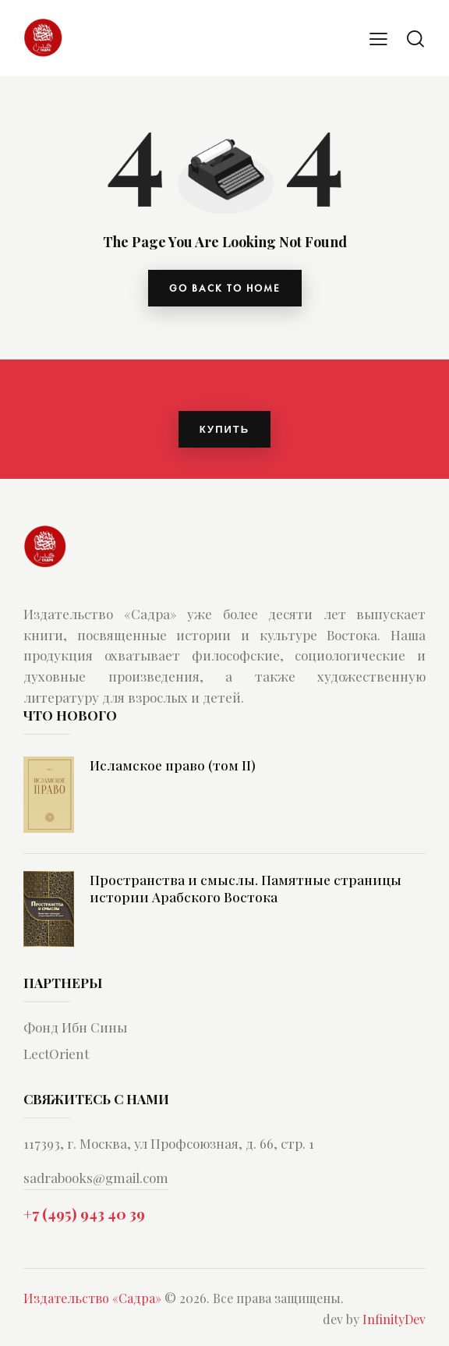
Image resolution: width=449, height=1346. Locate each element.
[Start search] (415, 39)
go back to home (225, 288)
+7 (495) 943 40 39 (84, 1214)
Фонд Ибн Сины (75, 1027)
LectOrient (56, 1053)
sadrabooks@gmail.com (95, 1177)
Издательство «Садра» (92, 1299)
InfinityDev (394, 1320)
